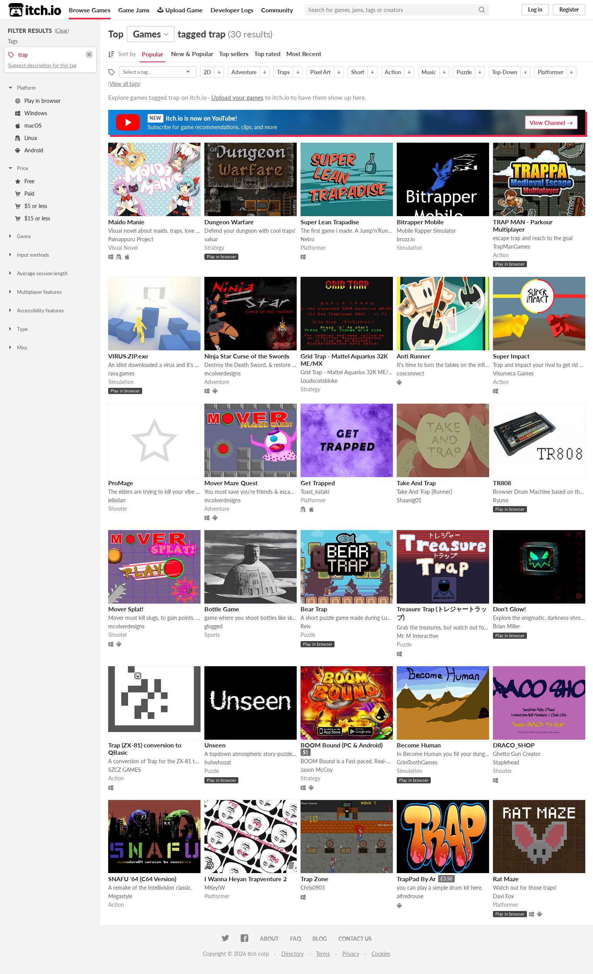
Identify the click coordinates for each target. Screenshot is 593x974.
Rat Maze (506, 878)
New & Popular (192, 53)
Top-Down (504, 72)
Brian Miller (506, 626)
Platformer (550, 72)
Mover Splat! (126, 608)
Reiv (306, 626)
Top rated (267, 53)
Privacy (350, 953)
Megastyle (120, 896)
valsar (211, 239)
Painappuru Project (130, 239)
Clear (62, 30)
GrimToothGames (417, 762)
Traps (283, 72)
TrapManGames (511, 246)
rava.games (121, 373)
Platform (21, 88)
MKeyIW (214, 887)
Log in (535, 9)
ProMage (120, 482)
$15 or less (32, 218)
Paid (24, 193)
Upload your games (237, 97)
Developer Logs (232, 10)
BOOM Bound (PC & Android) (341, 745)
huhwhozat (217, 762)
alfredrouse (410, 896)
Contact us (355, 938)
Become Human (419, 745)
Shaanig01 (409, 500)
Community (277, 10)
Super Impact (511, 356)
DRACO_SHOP (514, 745)
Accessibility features (35, 310)
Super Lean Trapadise (330, 221)
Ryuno (500, 500)
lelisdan (117, 500)
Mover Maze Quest (231, 482)
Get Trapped (318, 482)
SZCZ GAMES (124, 769)
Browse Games (89, 10)
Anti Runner (413, 356)
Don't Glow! (509, 608)
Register (569, 9)
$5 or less (31, 206)
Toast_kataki (315, 491)
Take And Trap (416, 482)
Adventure (244, 72)
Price (17, 168)
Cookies (381, 953)
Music (428, 72)
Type (17, 329)
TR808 (502, 482)
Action (393, 72)
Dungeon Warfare (229, 221)
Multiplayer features (34, 292)
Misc (17, 348)
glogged (213, 626)
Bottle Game (221, 608)
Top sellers (233, 53)
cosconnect (410, 373)
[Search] (481, 9)
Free (24, 181)
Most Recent (303, 53)
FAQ (295, 938)
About (269, 938)
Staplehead (506, 762)
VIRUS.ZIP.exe (128, 356)
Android (29, 150)
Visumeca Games (513, 373)
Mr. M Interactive (417, 636)
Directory (292, 953)
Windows (31, 113)
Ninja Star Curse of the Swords (246, 356)
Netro (307, 239)
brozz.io (406, 239)
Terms (323, 953)
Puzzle (464, 72)
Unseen (215, 745)
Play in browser (38, 100)
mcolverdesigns (222, 373)
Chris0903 (313, 887)
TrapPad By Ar (416, 878)
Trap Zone (314, 878)
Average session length (37, 273)
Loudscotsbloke (319, 380)
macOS (28, 125)
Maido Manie (126, 221)
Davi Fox (503, 896)
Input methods (28, 255)
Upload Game (180, 10)
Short (357, 72)
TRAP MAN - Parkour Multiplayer (522, 225)
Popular (152, 54)
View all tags (124, 83)
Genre (19, 236)
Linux (26, 138)
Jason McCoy (317, 769)
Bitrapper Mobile (420, 221)
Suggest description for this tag (42, 65)
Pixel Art (320, 72)
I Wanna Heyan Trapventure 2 (245, 878)
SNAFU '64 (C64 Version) (142, 878)
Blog (320, 938)
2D (207, 72)
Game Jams (134, 10)
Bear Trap (314, 608)
